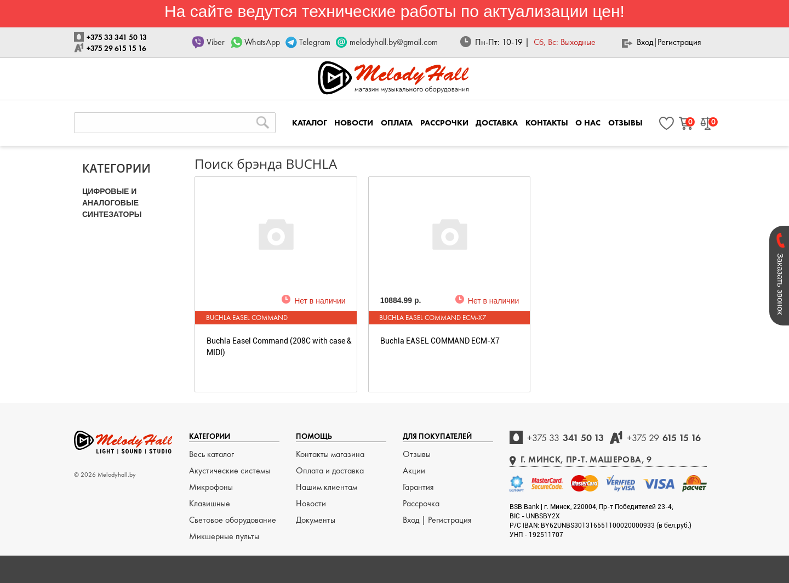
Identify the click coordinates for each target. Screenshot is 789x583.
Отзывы (417, 454)
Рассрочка (421, 503)
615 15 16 (664, 437)
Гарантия (418, 487)
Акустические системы (229, 470)
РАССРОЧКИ (444, 122)
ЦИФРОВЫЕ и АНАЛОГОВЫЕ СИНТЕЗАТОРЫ (112, 203)
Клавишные (209, 503)
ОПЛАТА (397, 122)
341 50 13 (565, 437)
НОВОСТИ (353, 122)
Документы (315, 519)
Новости (311, 503)
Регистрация (679, 42)
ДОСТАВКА (497, 122)
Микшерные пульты (224, 536)
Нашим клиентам (326, 487)
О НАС (588, 122)
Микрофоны (211, 487)
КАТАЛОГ (309, 122)
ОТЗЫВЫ (625, 122)
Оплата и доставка (330, 470)
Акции (414, 470)
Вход (645, 42)
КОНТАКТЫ (546, 122)
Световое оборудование (232, 519)
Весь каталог (211, 454)
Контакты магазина (330, 454)
